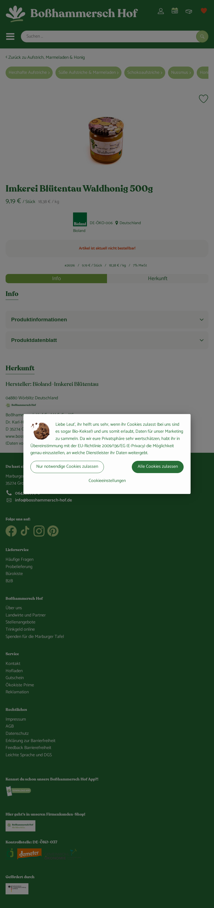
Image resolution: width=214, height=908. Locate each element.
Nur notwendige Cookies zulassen (67, 466)
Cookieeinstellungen (107, 480)
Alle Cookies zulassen (158, 466)
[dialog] (107, 454)
